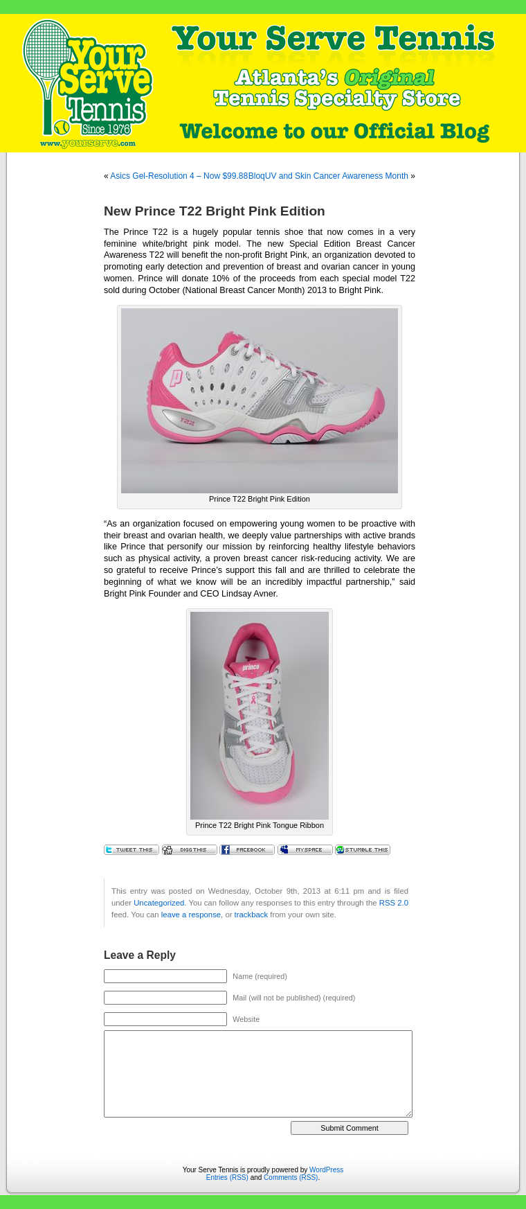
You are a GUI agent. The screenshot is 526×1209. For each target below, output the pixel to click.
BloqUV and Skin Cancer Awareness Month (328, 176)
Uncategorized (159, 903)
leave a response (191, 914)
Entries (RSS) (227, 1177)
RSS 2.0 (393, 903)
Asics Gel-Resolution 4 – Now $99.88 (179, 176)
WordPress (326, 1170)
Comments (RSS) (291, 1177)
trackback (251, 914)
